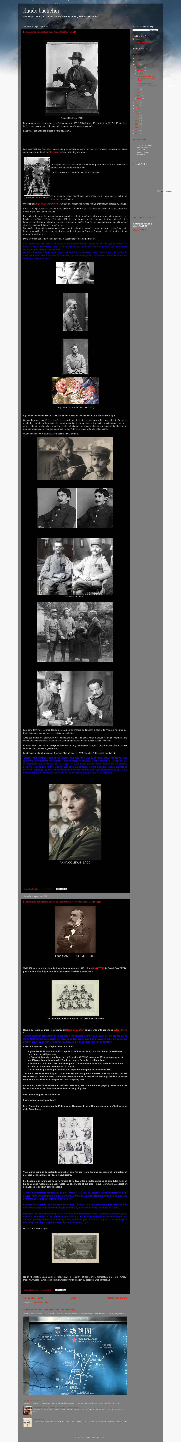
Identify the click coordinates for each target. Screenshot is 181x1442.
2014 (137, 124)
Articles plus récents (33, 1298)
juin (138, 89)
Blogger (103, 1437)
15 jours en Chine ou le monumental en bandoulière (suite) (49, 1310)
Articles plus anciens (117, 1298)
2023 (137, 61)
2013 (137, 127)
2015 (137, 121)
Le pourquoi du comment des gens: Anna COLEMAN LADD (49, 32)
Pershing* (54, 152)
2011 (137, 133)
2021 (137, 102)
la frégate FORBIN (139, 230)
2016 (137, 118)
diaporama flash (151, 218)
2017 (137, 115)
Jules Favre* (120, 1030)
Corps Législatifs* (75, 1030)
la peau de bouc (38, 1419)
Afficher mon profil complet (142, 42)
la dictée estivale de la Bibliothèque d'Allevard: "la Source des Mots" (57, 1407)
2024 (137, 58)
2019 (137, 108)
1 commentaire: (46, 1290)
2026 (137, 52)
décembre (140, 67)
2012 (137, 130)
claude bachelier (40, 10)
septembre (141, 73)
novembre (140, 70)
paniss (137, 39)
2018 (137, 111)
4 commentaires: (46, 889)
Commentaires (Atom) (41, 1303)
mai (138, 92)
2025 (137, 55)
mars (139, 95)
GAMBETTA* (97, 968)
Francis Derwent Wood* (47, 204)
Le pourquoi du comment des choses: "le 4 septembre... (147, 84)
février (139, 98)
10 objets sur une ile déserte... (35, 1401)
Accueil (75, 1298)
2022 (137, 64)
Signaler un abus (140, 139)
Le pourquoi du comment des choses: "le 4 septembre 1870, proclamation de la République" (62, 902)
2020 (137, 105)
